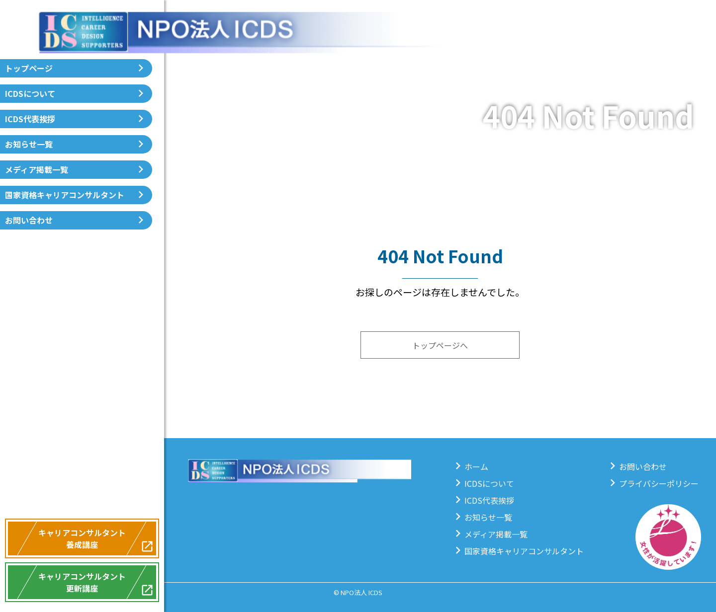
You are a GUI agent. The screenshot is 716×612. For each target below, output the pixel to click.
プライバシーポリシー (659, 483)
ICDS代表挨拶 (30, 119)
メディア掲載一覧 (36, 169)
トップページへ (440, 345)
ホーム (476, 466)
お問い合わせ (29, 220)
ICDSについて (30, 93)
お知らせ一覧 (29, 144)
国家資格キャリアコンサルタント (64, 195)
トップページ (29, 68)
